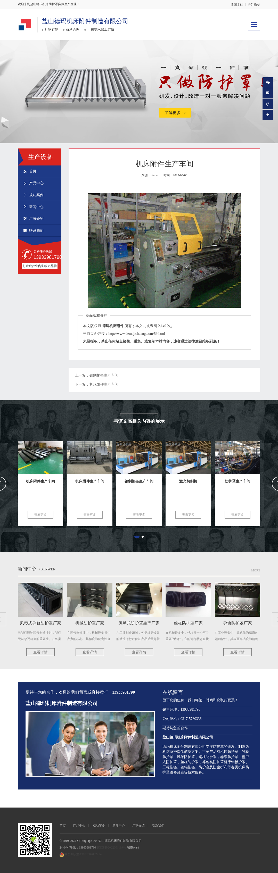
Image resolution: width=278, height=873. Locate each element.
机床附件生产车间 (103, 384)
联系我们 (36, 230)
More (255, 570)
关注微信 (254, 4)
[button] (137, 537)
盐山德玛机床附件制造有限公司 (85, 21)
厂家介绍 (36, 219)
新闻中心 (36, 207)
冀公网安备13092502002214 (83, 854)
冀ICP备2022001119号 (111, 847)
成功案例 (36, 195)
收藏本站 (237, 4)
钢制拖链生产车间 (103, 375)
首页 (32, 171)
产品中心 (36, 183)
